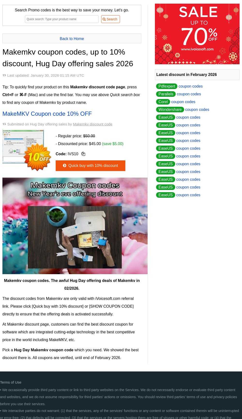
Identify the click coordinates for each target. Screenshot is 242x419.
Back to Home (72, 39)
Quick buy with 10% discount (90, 166)
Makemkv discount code (93, 124)
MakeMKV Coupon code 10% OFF (47, 113)
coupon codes (179, 86)
